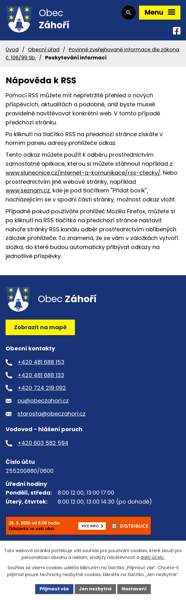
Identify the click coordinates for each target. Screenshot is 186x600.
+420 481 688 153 (40, 363)
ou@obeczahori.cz (43, 401)
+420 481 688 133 (40, 376)
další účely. (153, 558)
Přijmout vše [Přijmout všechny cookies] (54, 589)
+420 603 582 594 (42, 444)
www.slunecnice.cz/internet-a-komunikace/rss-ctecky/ (83, 173)
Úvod (12, 50)
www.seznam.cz (28, 191)
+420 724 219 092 (41, 389)
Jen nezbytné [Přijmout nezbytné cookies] (95, 589)
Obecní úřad (43, 50)
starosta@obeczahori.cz (51, 414)
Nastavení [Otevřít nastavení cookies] (134, 589)
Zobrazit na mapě (40, 328)
